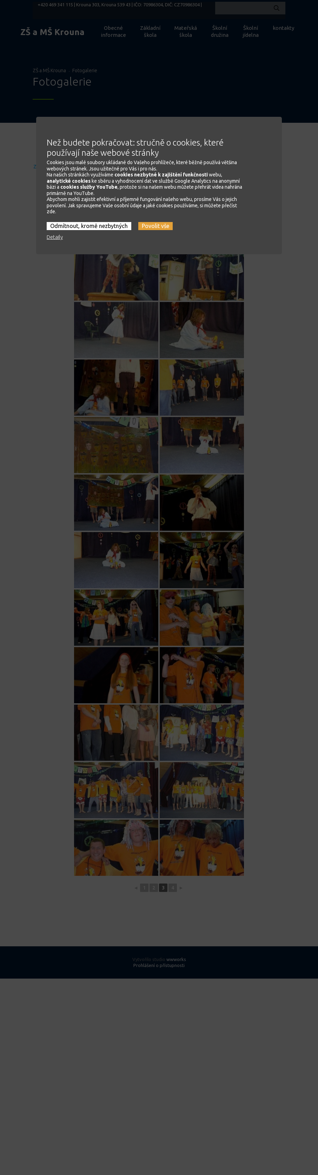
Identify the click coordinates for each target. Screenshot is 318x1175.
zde (51, 191)
